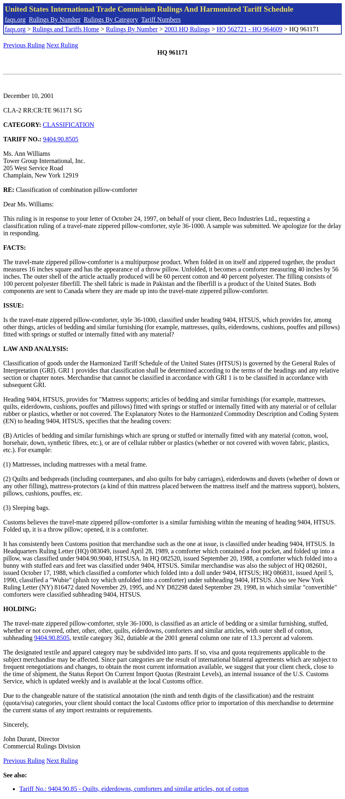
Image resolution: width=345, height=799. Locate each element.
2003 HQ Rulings (187, 29)
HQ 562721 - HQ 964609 (249, 29)
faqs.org (15, 19)
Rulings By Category (111, 19)
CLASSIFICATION (68, 124)
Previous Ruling (24, 45)
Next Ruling (62, 45)
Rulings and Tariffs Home (66, 29)
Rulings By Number (55, 19)
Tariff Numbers (161, 19)
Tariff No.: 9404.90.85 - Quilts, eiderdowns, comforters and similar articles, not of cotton (134, 788)
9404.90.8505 (60, 139)
